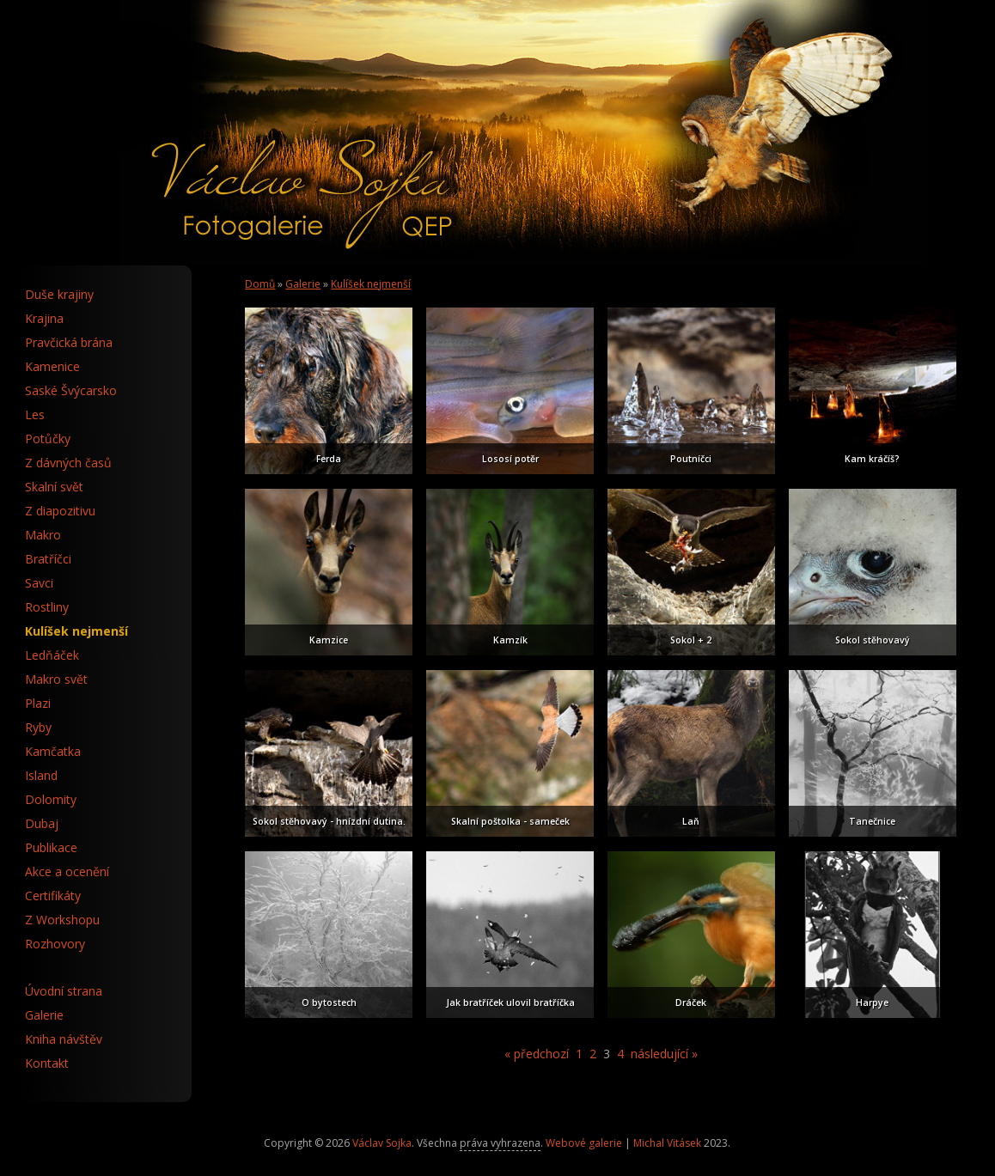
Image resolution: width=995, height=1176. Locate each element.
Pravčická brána (69, 342)
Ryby (38, 727)
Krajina (44, 318)
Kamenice (52, 366)
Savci (39, 583)
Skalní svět (54, 486)
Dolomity (50, 799)
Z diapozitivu (60, 511)
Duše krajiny (59, 294)
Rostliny (47, 607)
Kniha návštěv (63, 1039)
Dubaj (41, 823)
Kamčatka (53, 751)
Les (35, 414)
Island (41, 775)
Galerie (302, 284)
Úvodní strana (63, 991)
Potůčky (47, 438)
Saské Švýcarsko (71, 390)
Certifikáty (53, 895)
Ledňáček (52, 655)
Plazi (38, 703)
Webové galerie (584, 1143)
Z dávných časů (68, 462)
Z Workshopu (62, 919)
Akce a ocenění (67, 871)
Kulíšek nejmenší (371, 284)
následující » (664, 1053)
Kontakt (47, 1063)
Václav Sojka (382, 1143)
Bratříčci (48, 559)
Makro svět (56, 679)
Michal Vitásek (667, 1143)
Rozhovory (55, 943)
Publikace (51, 847)
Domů (260, 284)
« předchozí (536, 1053)
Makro (43, 535)
